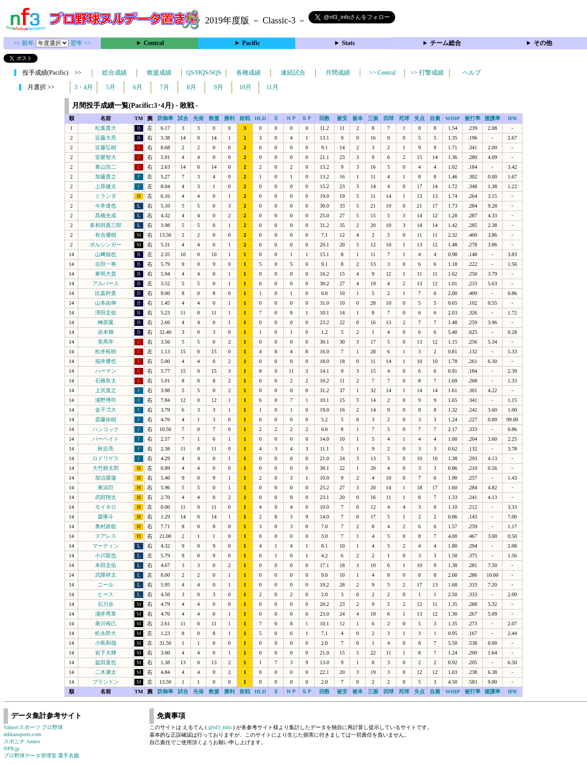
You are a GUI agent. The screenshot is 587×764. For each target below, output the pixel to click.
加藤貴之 (105, 177)
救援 (214, 118)
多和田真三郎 (106, 225)
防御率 (165, 118)
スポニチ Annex (22, 741)
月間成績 (337, 72)
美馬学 (106, 342)
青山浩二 (105, 167)
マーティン (105, 546)
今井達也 (105, 206)
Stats (348, 43)
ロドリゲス (105, 458)
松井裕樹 (105, 351)
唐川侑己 (105, 623)
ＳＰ (306, 118)
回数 (324, 118)
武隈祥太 (105, 575)
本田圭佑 (105, 565)
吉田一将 (105, 264)
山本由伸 (105, 303)
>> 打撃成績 (426, 72)
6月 (137, 87)
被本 (357, 118)
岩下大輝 (105, 653)
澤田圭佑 (105, 313)
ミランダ (105, 196)
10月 (245, 87)
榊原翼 (106, 322)
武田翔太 (105, 497)
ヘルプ (471, 72)
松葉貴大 (105, 128)
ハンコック (105, 429)
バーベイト (105, 439)
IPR (512, 118)
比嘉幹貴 (105, 293)
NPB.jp (11, 748)
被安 (342, 118)
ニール (106, 585)
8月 (191, 87)
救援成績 (159, 72)
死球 (404, 118)
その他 (543, 43)
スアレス (105, 536)
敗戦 (245, 118)
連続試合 (293, 72)
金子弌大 (105, 410)
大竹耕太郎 (105, 468)
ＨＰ (291, 118)
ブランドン (105, 682)
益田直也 (105, 662)
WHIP (452, 118)
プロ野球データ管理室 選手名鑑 (41, 756)
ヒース (106, 594)
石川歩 (106, 604)
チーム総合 (445, 43)
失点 (419, 118)
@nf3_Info (220, 727)
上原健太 (105, 186)
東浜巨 (106, 487)
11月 (272, 87)
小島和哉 (105, 643)
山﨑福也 (105, 254)
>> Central (382, 72)
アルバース (105, 283)
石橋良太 (105, 381)
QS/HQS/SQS (203, 72)
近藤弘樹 (105, 147)
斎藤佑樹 (105, 419)
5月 (110, 87)
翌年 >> (80, 43)
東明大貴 (105, 274)
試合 (183, 118)
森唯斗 (106, 517)
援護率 (492, 118)
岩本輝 (106, 332)
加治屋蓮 (105, 478)
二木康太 (105, 672)
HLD (260, 118)
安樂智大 (105, 157)
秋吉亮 (106, 449)
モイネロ (105, 507)
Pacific (251, 43)
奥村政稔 (105, 526)
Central (154, 43)
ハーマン (105, 371)
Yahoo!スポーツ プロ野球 (33, 727)
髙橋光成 (105, 215)
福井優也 (105, 361)
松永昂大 (105, 633)
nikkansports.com (22, 734)
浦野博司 (105, 400)
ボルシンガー (106, 245)
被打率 (472, 118)
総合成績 (114, 72)
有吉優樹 (105, 235)
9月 (218, 87)
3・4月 (83, 87)
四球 (388, 118)
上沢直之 (105, 390)
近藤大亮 (105, 138)
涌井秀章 (105, 614)
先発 (198, 118)
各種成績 (248, 72)
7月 (164, 87)
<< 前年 (24, 43)
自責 (435, 118)
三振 (373, 118)
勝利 (229, 118)
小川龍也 (105, 555)
